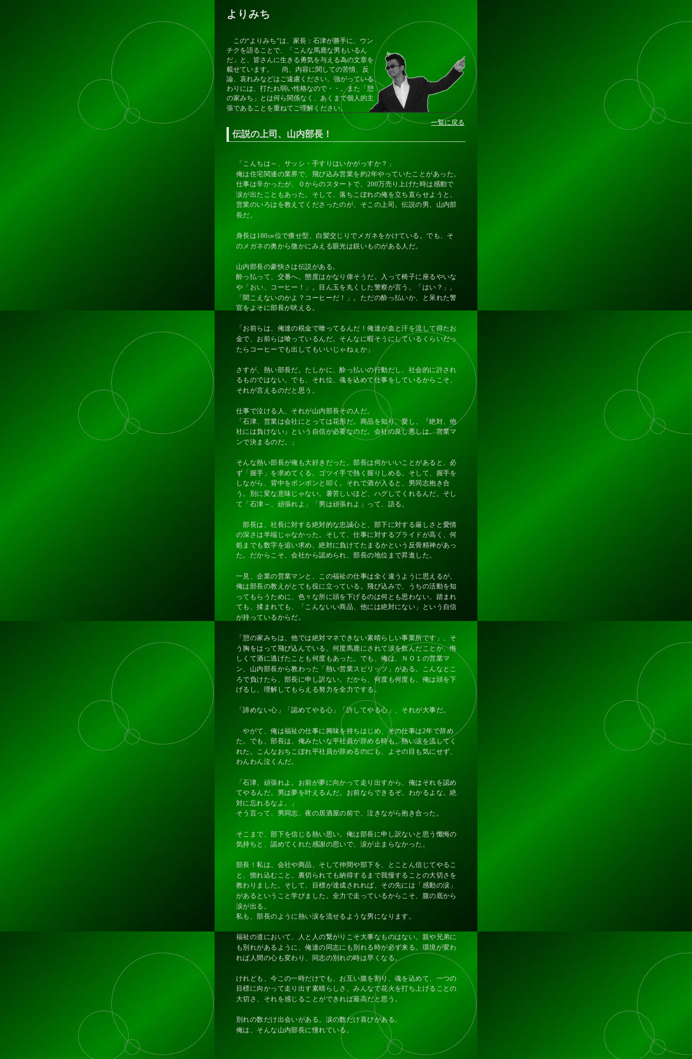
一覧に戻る (448, 122)
